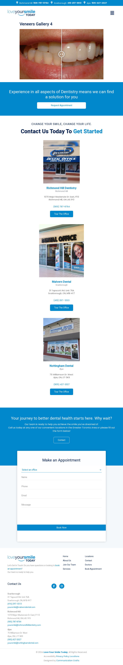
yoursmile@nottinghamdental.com (23, 643)
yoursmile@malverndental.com (21, 607)
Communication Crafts (67, 660)
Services (66, 569)
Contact (88, 561)
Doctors (88, 565)
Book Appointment (93, 569)
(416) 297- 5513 (61, 300)
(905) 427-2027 (62, 384)
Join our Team (69, 565)
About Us (67, 561)
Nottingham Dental (61, 365)
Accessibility (50, 656)
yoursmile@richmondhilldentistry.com (24, 625)
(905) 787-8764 (61, 206)
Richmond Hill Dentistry (61, 188)
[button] (112, 13)
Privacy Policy (62, 656)
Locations (89, 556)
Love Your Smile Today (56, 652)
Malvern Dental (61, 281)
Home (65, 556)
